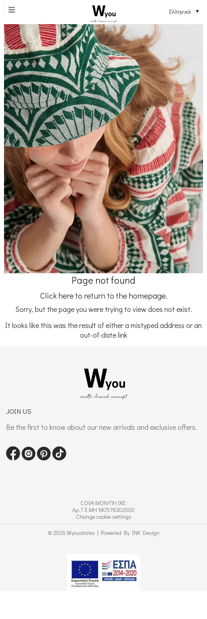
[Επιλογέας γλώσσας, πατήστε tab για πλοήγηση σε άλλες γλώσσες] (178, 11)
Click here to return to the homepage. (103, 295)
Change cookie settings (103, 516)
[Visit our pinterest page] (44, 457)
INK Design (146, 532)
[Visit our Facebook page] (13, 457)
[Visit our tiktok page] (59, 457)
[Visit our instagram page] (28, 457)
